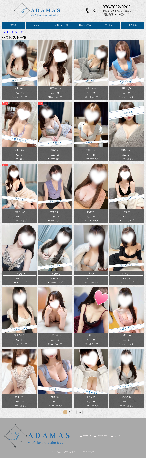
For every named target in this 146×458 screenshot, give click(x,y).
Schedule (85, 435)
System (115, 435)
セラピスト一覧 (61, 25)
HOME (13, 25)
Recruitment (101, 435)
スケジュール (37, 25)
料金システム (85, 25)
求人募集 (133, 25)
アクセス (109, 25)
